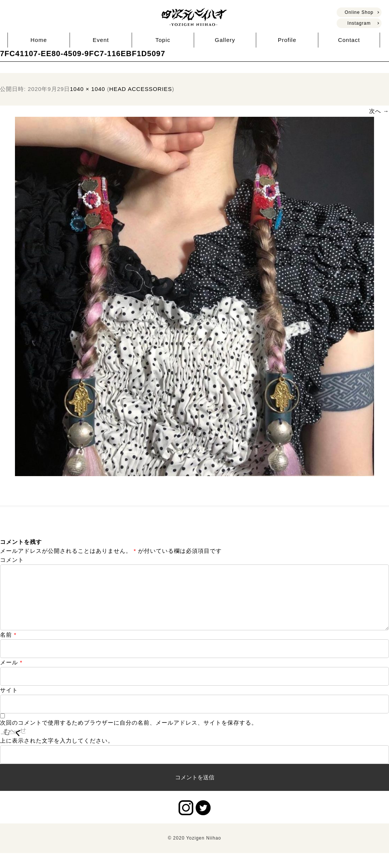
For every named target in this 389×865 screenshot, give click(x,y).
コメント (12, 560)
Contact (349, 40)
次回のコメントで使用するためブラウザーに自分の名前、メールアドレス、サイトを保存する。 (128, 734)
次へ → (379, 111)
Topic (162, 40)
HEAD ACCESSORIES (140, 89)
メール (11, 674)
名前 (8, 646)
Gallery (225, 40)
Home (38, 40)
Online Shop (358, 12)
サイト (9, 702)
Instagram (359, 23)
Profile (287, 40)
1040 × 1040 (87, 89)
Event (101, 40)
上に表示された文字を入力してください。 (57, 752)
